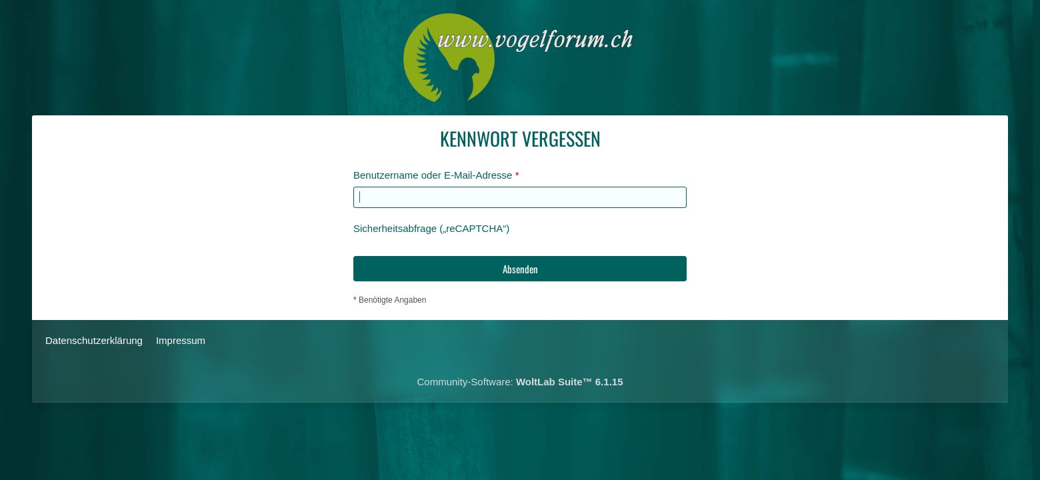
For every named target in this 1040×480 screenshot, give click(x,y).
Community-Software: (520, 381)
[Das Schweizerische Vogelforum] (520, 58)
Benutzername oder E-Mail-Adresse (432, 175)
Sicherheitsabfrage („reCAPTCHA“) (431, 228)
